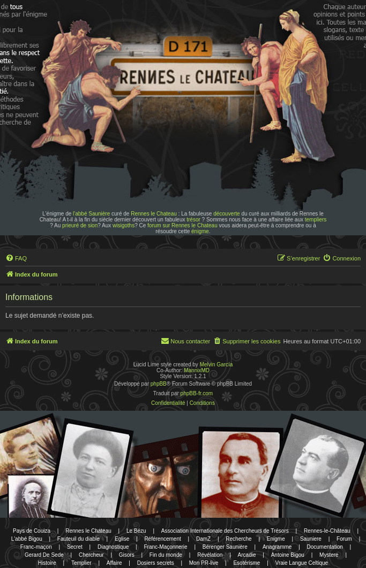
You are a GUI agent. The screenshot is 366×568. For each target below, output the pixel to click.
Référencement (162, 539)
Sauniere (311, 539)
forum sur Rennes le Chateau (182, 225)
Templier (81, 563)
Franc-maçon (36, 547)
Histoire (47, 563)
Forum (344, 539)
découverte (226, 214)
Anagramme (277, 547)
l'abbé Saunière (91, 214)
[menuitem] (16, 258)
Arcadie (247, 555)
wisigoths (124, 225)
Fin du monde (166, 555)
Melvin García (216, 364)
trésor (193, 219)
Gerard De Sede (44, 555)
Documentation (325, 547)
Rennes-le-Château (327, 531)
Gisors (127, 555)
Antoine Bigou (287, 555)
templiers (316, 219)
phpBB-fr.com (197, 393)
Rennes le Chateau (154, 214)
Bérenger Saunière (225, 547)
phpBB (159, 384)
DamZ (203, 539)
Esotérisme (246, 563)
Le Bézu (136, 531)
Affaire (114, 563)
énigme (200, 231)
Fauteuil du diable (78, 539)
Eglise (122, 539)
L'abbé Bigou (26, 539)
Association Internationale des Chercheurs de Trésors (225, 531)
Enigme (276, 539)
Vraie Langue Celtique (301, 563)
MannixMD (197, 370)
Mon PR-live (203, 563)
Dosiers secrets (155, 563)
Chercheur (91, 555)
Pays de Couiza (31, 531)
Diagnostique (113, 547)
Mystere (329, 555)
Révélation (209, 555)
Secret (75, 547)
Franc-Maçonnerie (165, 547)
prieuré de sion (80, 225)
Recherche (238, 539)
